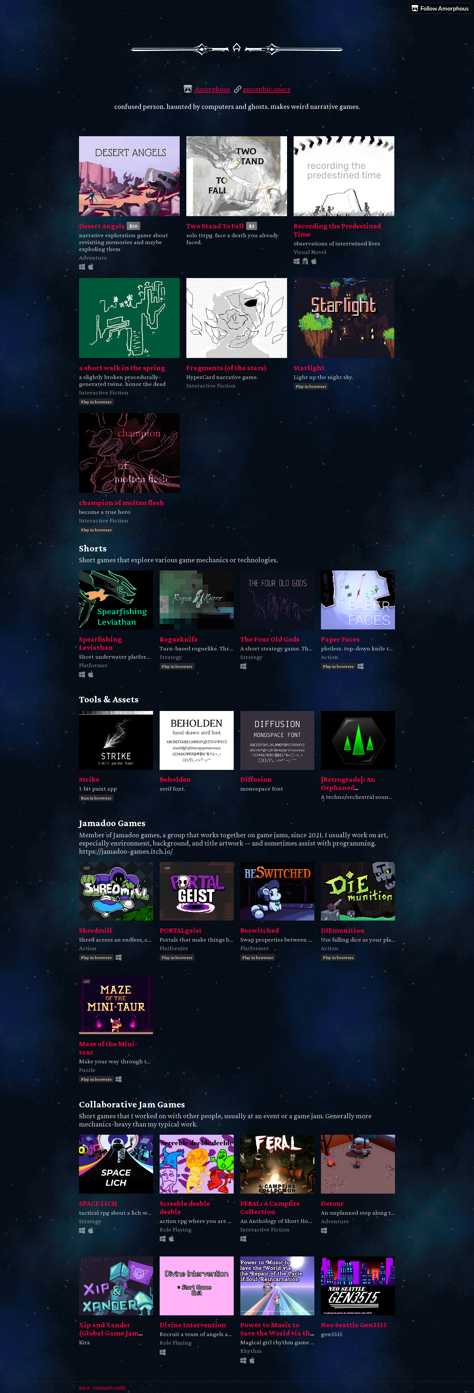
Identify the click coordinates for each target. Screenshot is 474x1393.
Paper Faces (340, 639)
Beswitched (259, 930)
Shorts (93, 548)
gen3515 (331, 1333)
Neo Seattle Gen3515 (354, 1325)
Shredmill (95, 930)
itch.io (84, 1387)
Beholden (175, 779)
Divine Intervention (193, 1325)
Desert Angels (102, 226)
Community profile (109, 1387)
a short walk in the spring (122, 368)
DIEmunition (343, 930)
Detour (332, 1203)
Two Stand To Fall (215, 226)
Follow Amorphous (440, 8)
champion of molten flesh (121, 502)
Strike (89, 779)
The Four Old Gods (270, 639)
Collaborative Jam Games (132, 1104)
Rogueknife (179, 639)
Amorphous (212, 89)
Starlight (309, 368)
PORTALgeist (181, 930)
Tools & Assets (109, 699)
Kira (84, 1342)
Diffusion (256, 779)
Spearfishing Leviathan (100, 643)
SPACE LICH (98, 1203)
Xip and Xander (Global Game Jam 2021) (109, 1333)
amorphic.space (267, 89)
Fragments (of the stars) (226, 368)
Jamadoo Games (112, 823)
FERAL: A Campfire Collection (270, 1207)
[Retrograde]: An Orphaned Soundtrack (348, 787)
